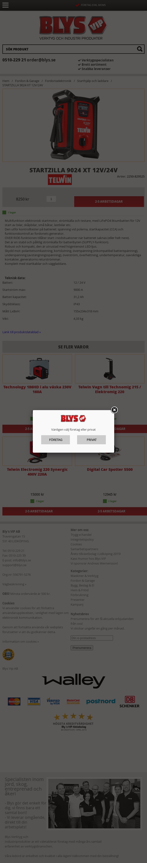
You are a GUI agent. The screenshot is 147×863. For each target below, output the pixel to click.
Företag (55, 440)
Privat (91, 440)
